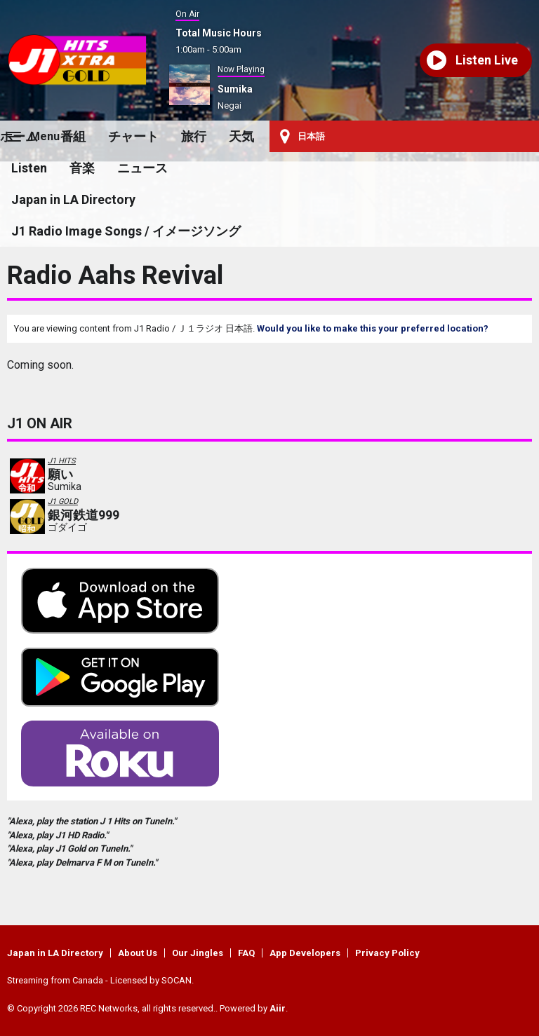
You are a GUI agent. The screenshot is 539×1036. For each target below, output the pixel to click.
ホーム (19, 136)
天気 (241, 136)
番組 (73, 136)
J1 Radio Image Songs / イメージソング (126, 231)
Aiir (278, 1008)
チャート (133, 136)
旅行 (193, 136)
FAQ (246, 953)
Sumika (235, 89)
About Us (137, 953)
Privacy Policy (387, 953)
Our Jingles (197, 953)
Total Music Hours (218, 33)
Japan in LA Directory (73, 199)
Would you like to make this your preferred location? (372, 328)
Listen (29, 168)
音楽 (82, 168)
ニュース (142, 168)
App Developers (305, 953)
